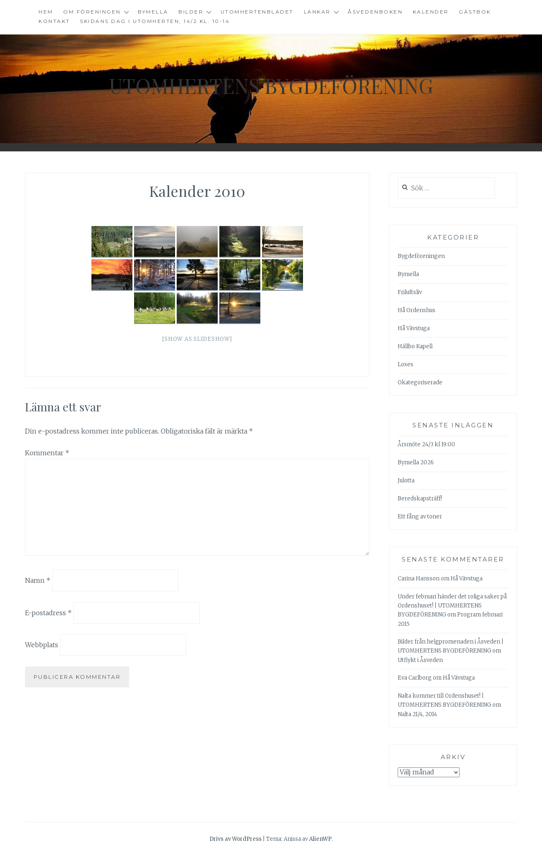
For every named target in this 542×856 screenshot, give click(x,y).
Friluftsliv (410, 292)
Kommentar (47, 453)
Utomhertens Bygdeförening (271, 85)
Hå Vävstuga (414, 328)
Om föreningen (92, 12)
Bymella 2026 (416, 462)
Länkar (317, 12)
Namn (37, 580)
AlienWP (320, 838)
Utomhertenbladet (257, 12)
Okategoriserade (420, 382)
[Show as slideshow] (197, 339)
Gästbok (475, 12)
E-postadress (48, 612)
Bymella (153, 12)
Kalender (431, 12)
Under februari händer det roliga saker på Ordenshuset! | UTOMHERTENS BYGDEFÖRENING (452, 605)
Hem (46, 12)
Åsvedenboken (375, 12)
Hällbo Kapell (415, 346)
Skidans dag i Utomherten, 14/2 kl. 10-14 (155, 21)
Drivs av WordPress (236, 838)
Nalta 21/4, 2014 (417, 714)
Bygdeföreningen (421, 256)
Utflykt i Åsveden (420, 660)
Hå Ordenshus (416, 310)
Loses (405, 364)
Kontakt (54, 21)
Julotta (406, 480)
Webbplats (41, 645)
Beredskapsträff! (420, 498)
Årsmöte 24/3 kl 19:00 (426, 444)
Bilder (190, 12)
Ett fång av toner (420, 516)
